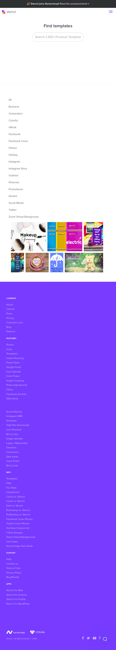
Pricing (10, 318)
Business (14, 107)
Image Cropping (15, 380)
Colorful (13, 120)
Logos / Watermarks (17, 443)
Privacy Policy (13, 572)
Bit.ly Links (12, 434)
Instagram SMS (14, 416)
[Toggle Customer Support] (105, 639)
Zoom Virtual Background (24, 217)
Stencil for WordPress (18, 604)
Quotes (13, 196)
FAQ (8, 483)
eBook (12, 127)
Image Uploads (14, 438)
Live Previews (13, 429)
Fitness (13, 148)
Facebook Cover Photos (19, 519)
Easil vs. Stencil (14, 505)
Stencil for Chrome (16, 595)
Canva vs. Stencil (15, 496)
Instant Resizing (15, 358)
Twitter (13, 210)
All (10, 100)
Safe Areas (12, 398)
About (9, 304)
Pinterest (14, 182)
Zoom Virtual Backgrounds (20, 537)
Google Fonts (13, 367)
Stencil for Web (14, 590)
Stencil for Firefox (16, 599)
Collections (12, 452)
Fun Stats (11, 488)
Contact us (12, 564)
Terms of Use (13, 568)
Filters (9, 389)
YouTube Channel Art (18, 528)
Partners (10, 331)
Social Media (16, 203)
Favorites (11, 447)
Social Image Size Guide (19, 546)
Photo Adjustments (16, 385)
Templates (11, 353)
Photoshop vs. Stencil (18, 510)
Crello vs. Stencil (15, 501)
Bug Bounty (12, 577)
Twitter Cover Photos (17, 523)
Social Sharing (14, 412)
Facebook (14, 134)
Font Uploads (13, 371)
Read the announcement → (74, 4)
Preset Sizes (13, 362)
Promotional (16, 189)
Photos (10, 344)
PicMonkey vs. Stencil (18, 514)
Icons (9, 349)
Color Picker (13, 376)
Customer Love (14, 322)
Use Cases (12, 541)
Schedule (11, 420)
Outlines (13, 175)
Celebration (15, 113)
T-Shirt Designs (14, 532)
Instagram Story (18, 168)
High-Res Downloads (17, 425)
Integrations (12, 492)
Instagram (14, 161)
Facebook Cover (18, 141)
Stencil (10, 12)
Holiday (13, 155)
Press (9, 313)
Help (8, 559)
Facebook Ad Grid (16, 394)
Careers (10, 309)
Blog (8, 327)
